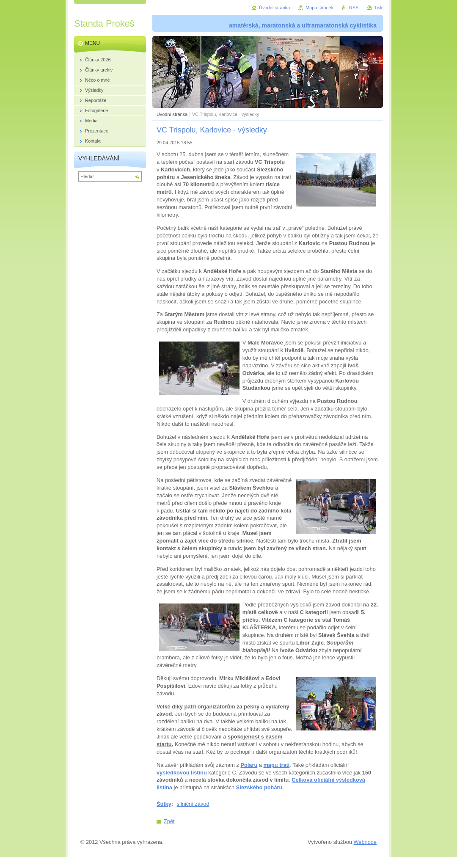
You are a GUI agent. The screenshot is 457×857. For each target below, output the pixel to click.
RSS (353, 7)
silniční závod (193, 804)
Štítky (164, 804)
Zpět (169, 821)
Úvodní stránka (172, 114)
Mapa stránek (319, 7)
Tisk (378, 7)
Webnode (365, 842)
